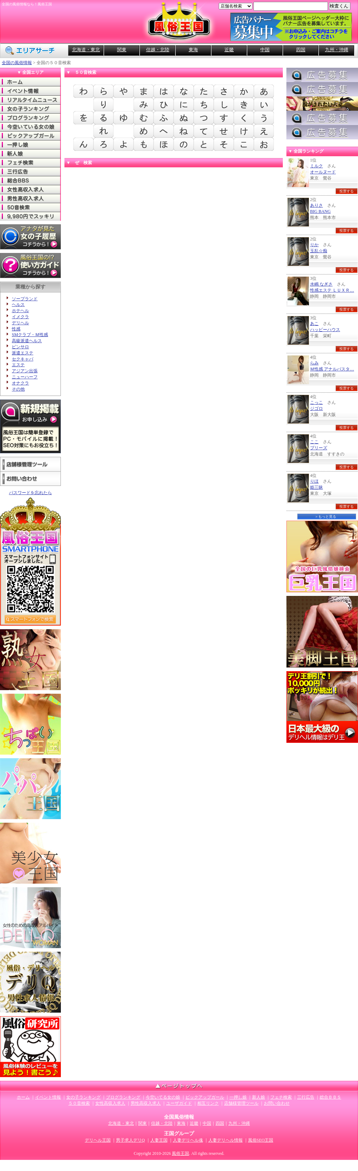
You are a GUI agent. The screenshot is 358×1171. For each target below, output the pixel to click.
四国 (300, 49)
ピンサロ (20, 346)
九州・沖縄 (336, 49)
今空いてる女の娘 (30, 126)
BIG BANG (320, 211)
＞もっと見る (325, 516)
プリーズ (318, 447)
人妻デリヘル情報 (225, 1140)
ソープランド (25, 298)
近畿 (229, 49)
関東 (121, 49)
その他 (18, 389)
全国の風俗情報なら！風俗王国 (27, 4)
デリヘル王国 (98, 1140)
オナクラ (20, 383)
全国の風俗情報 (17, 62)
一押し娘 (30, 144)
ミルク (316, 165)
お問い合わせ (30, 479)
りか (314, 244)
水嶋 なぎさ (321, 284)
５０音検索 (79, 1103)
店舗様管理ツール (30, 464)
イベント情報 (30, 90)
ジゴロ (316, 408)
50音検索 (30, 207)
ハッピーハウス (325, 329)
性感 (16, 328)
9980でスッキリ (30, 216)
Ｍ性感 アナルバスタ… (332, 369)
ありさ (316, 205)
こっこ (316, 402)
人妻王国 (159, 1140)
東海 (193, 49)
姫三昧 (316, 487)
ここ (314, 441)
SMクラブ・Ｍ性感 (30, 334)
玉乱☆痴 (318, 250)
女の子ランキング (30, 108)
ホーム (30, 81)
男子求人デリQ (130, 1140)
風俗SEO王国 (261, 1140)
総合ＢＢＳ (30, 180)
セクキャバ (22, 359)
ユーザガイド (179, 1103)
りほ (314, 481)
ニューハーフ (25, 376)
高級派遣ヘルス (27, 340)
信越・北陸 (157, 49)
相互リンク (208, 1103)
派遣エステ (22, 352)
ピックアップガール (30, 135)
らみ (314, 362)
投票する (346, 191)
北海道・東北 (86, 49)
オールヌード (323, 172)
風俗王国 (180, 1153)
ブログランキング (30, 117)
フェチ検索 (30, 162)
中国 (265, 49)
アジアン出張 (25, 370)
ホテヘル (20, 310)
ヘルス (18, 304)
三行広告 (30, 171)
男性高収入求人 (30, 198)
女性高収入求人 (30, 189)
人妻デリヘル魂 (188, 1140)
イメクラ (20, 316)
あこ (314, 323)
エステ (18, 364)
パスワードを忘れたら (30, 492)
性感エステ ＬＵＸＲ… (332, 290)
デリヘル (20, 322)
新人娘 (30, 153)
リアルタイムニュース (30, 99)
